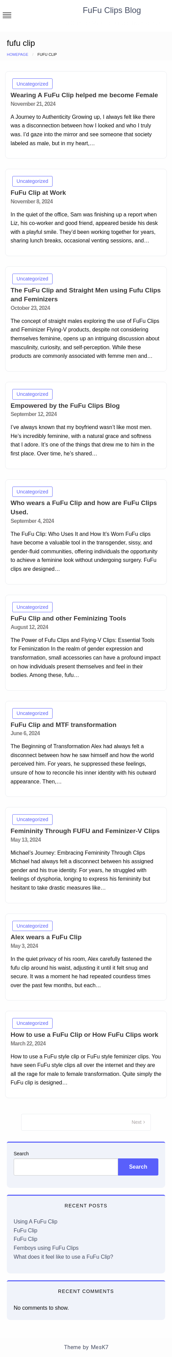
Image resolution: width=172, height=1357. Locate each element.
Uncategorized (32, 84)
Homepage (17, 54)
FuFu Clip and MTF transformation (63, 724)
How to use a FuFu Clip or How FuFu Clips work (84, 1034)
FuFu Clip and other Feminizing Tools (68, 618)
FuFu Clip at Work (38, 192)
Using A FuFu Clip (35, 1221)
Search (21, 1153)
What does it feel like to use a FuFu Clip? (63, 1257)
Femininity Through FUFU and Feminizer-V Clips (85, 830)
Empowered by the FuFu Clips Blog (65, 405)
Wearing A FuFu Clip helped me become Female (84, 95)
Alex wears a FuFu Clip (46, 937)
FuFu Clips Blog (112, 10)
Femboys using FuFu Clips (46, 1248)
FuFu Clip (25, 1230)
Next (137, 1122)
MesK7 (99, 1347)
